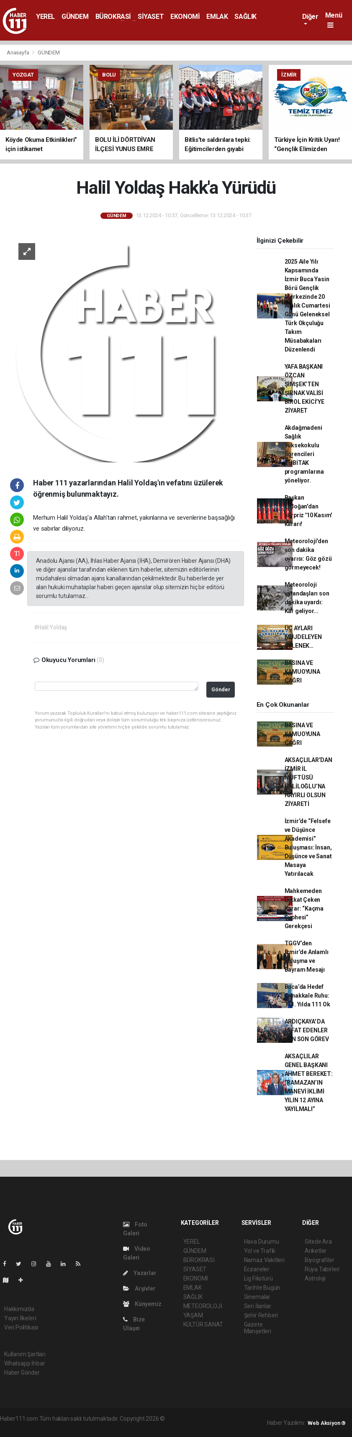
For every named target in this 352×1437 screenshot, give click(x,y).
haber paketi (219, 1418)
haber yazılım (33, 1427)
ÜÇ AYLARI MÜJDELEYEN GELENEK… (303, 637)
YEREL (45, 17)
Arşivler (139, 1288)
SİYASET (151, 17)
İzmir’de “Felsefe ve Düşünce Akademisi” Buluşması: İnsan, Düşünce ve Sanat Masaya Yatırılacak (308, 847)
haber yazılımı (184, 1418)
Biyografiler (319, 1260)
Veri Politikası (21, 1327)
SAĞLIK (245, 17)
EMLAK (217, 17)
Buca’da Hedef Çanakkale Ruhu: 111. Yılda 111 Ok (307, 995)
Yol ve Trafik (260, 1250)
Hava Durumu (261, 1241)
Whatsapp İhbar (24, 1363)
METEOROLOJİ (202, 1306)
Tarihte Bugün (262, 1287)
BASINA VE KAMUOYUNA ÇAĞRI (302, 671)
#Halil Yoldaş (50, 627)
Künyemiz (142, 1304)
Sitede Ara (318, 1241)
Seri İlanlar (257, 1306)
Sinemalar (257, 1296)
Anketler (315, 1250)
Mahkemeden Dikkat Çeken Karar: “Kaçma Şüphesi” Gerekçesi (304, 908)
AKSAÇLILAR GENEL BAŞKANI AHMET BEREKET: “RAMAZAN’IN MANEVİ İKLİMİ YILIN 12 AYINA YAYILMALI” (309, 1082)
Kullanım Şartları (25, 1354)
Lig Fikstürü (258, 1278)
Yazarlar (139, 1273)
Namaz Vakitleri (264, 1260)
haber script (67, 1427)
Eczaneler (257, 1269)
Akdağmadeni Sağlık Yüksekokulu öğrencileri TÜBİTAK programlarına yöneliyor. (304, 454)
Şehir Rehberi (261, 1315)
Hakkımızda (19, 1309)
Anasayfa (18, 52)
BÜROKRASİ (113, 17)
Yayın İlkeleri (20, 1318)
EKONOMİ (185, 17)
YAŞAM (193, 1315)
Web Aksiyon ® (327, 1423)
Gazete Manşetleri (257, 1327)
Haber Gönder (22, 1372)
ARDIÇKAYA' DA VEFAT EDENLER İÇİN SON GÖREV (307, 1030)
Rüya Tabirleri (322, 1269)
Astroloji (315, 1278)
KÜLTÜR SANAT (203, 1324)
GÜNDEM (75, 17)
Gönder (220, 689)
